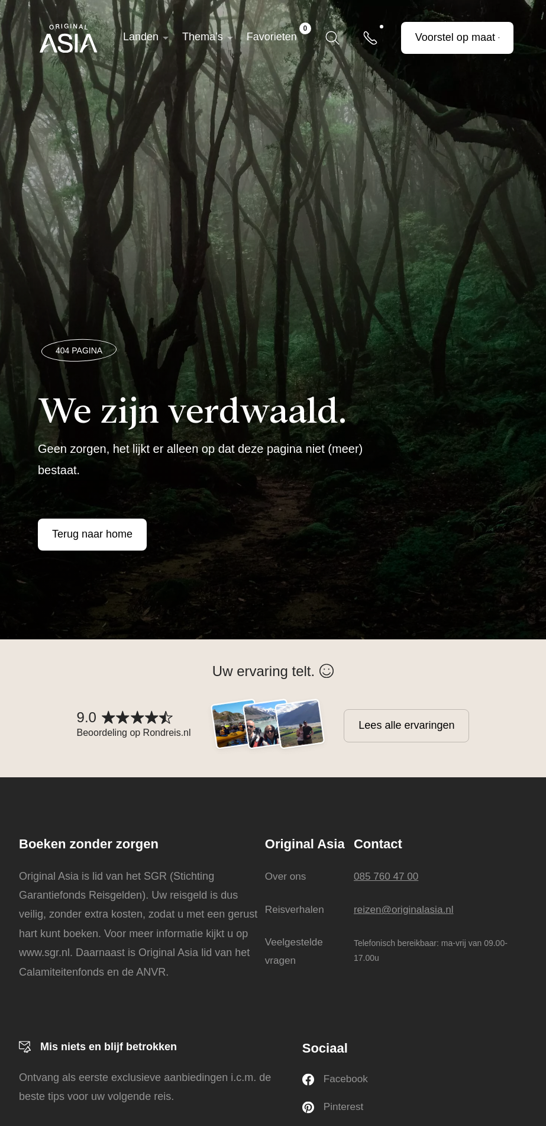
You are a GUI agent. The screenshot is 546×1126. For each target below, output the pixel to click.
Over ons (284, 876)
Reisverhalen (294, 909)
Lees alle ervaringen (406, 725)
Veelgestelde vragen (293, 952)
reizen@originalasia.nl (408, 909)
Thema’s (202, 37)
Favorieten (279, 32)
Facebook (336, 1080)
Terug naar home (92, 534)
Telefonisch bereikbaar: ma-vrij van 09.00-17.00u (432, 950)
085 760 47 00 (390, 876)
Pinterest (334, 1108)
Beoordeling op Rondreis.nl (134, 733)
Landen (141, 37)
